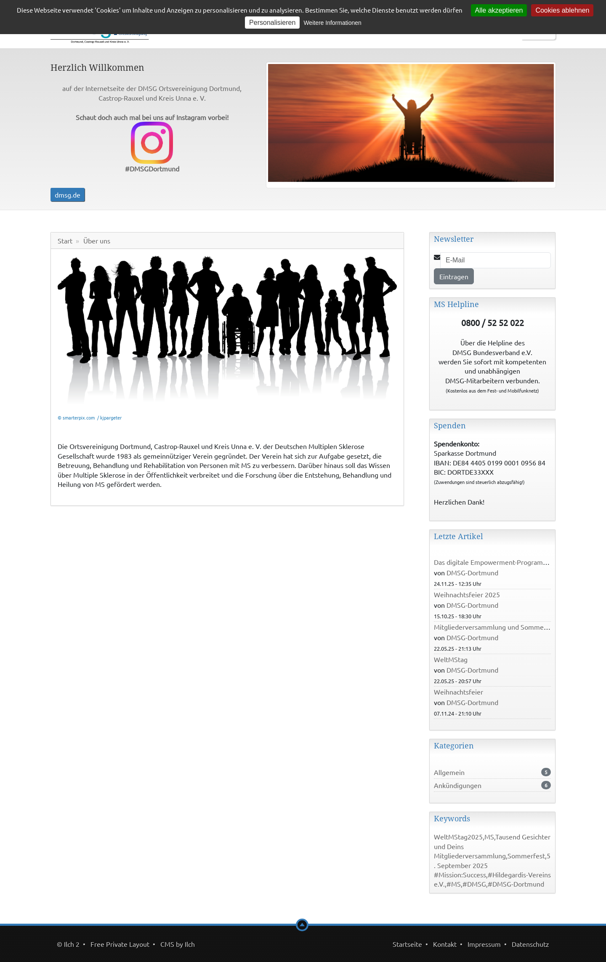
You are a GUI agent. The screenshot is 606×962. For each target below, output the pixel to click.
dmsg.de (67, 194)
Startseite (407, 944)
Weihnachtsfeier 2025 (467, 594)
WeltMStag (451, 659)
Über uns (96, 240)
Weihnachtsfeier (458, 691)
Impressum (484, 944)
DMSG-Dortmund (472, 572)
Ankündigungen (457, 785)
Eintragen (453, 276)
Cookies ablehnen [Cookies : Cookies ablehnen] (562, 10)
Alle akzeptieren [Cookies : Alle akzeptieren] (499, 10)
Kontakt (445, 944)
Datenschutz (530, 944)
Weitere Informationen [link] (332, 22)
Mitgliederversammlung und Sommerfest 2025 (504, 627)
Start (65, 240)
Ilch (190, 944)
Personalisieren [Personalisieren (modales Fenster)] (272, 22)
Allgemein (449, 772)
